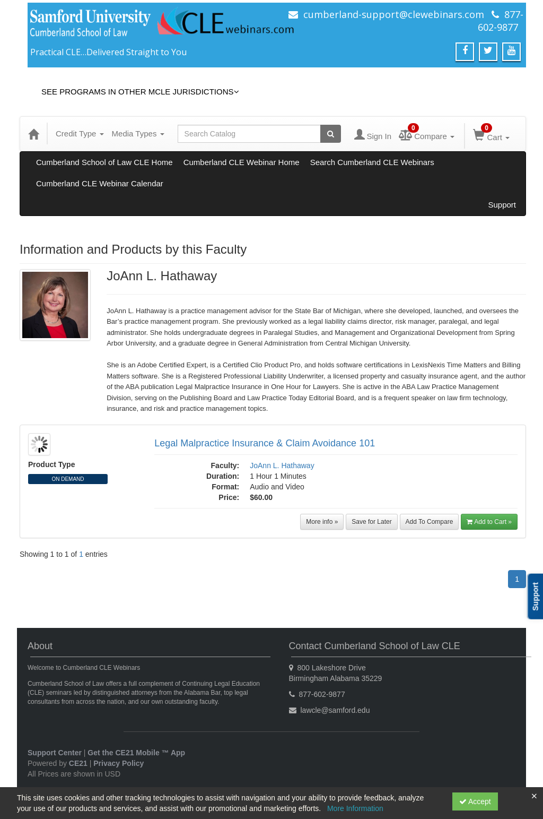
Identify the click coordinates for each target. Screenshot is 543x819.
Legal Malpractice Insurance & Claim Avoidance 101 (264, 443)
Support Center (55, 752)
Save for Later (371, 521)
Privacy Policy (118, 763)
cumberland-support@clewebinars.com (393, 14)
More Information (355, 808)
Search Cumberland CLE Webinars (372, 162)
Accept (475, 801)
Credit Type (80, 133)
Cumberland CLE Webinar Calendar (99, 183)
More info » (322, 521)
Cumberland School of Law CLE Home (104, 162)
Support (502, 204)
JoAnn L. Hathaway (282, 465)
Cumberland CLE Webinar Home (241, 162)
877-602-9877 (500, 20)
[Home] (33, 133)
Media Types (138, 133)
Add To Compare (429, 521)
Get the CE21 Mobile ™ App (136, 752)
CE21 (78, 763)
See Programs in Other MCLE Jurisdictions (140, 91)
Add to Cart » (489, 521)
